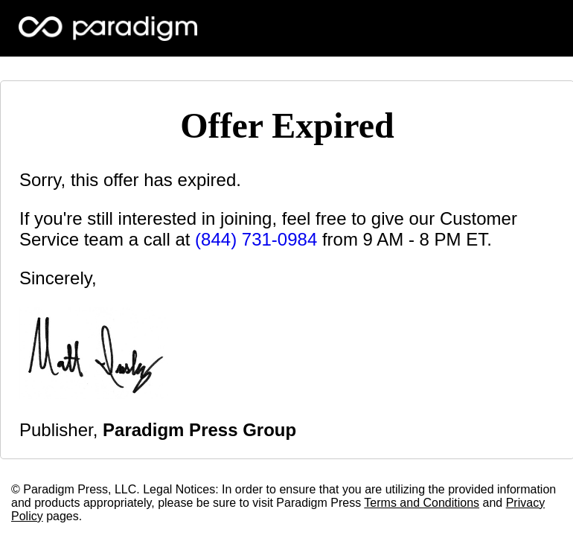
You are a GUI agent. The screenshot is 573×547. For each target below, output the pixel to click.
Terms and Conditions (421, 502)
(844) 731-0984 (256, 239)
